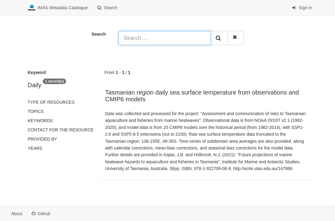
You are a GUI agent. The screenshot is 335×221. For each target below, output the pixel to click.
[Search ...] (164, 38)
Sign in (302, 7)
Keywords (40, 120)
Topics (36, 111)
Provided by (42, 139)
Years (35, 148)
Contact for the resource (61, 129)
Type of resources (51, 102)
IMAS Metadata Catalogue (58, 8)
